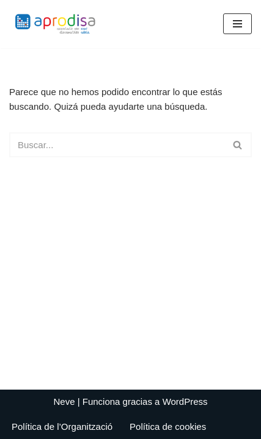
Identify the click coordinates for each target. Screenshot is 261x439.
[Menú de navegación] (237, 23)
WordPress (185, 401)
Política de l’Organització (62, 426)
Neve (64, 401)
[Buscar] (116, 144)
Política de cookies (168, 426)
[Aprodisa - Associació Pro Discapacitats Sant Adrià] (58, 24)
